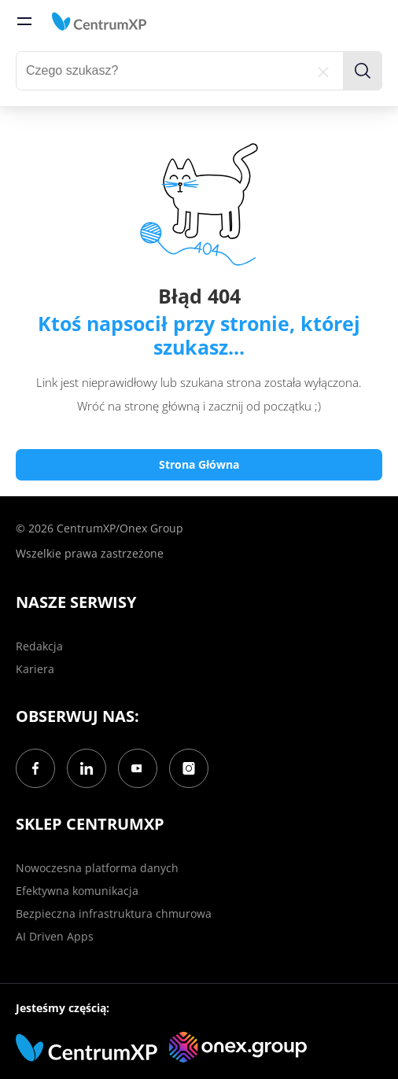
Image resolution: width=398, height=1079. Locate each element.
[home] (99, 21)
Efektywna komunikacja (77, 890)
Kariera (35, 668)
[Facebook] (35, 768)
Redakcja (39, 646)
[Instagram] (188, 768)
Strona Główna (199, 464)
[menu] (24, 21)
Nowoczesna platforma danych (97, 867)
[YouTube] (137, 768)
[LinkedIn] (86, 768)
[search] (362, 70)
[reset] (323, 70)
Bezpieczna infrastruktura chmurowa (114, 913)
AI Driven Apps (55, 936)
